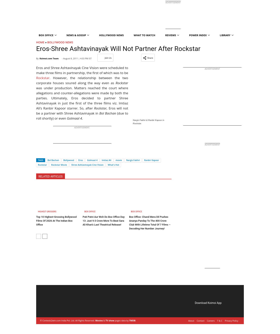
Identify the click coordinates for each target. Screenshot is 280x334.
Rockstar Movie (59, 164)
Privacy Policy (231, 320)
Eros (80, 160)
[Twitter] (46, 153)
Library (227, 35)
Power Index (199, 35)
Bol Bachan (53, 160)
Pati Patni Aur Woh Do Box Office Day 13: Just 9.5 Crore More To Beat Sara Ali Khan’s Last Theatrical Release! (104, 220)
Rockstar (42, 78)
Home (40, 42)
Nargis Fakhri (133, 160)
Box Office (48, 35)
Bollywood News (60, 42)
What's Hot (113, 164)
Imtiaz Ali (106, 160)
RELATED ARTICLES (50, 176)
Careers (211, 320)
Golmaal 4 (92, 160)
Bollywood (68, 160)
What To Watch (144, 35)
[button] (148, 58)
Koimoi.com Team (49, 58)
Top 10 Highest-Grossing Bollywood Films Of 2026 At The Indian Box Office (56, 220)
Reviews (172, 35)
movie (119, 160)
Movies (99, 320)
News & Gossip (77, 35)
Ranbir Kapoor (151, 160)
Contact (201, 320)
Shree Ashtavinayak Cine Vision (87, 164)
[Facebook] (39, 153)
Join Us (105, 57)
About (191, 320)
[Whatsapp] (52, 153)
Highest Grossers (47, 211)
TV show (109, 320)
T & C (219, 320)
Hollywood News (111, 35)
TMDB (132, 320)
